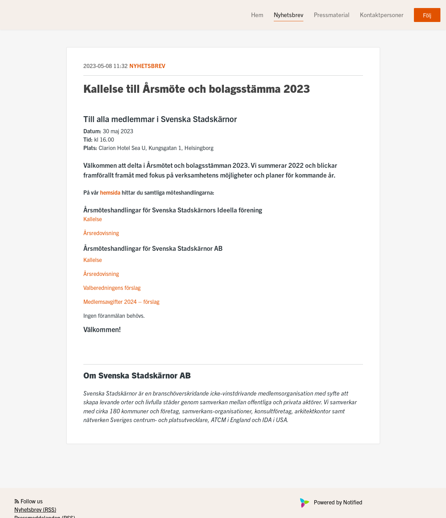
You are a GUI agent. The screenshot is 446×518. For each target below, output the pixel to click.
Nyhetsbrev (288, 14)
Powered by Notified (330, 501)
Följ (427, 15)
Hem (257, 14)
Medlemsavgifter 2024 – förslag (121, 301)
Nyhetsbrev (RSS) (35, 509)
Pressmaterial (331, 14)
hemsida (111, 192)
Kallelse (92, 218)
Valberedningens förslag (112, 287)
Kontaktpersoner (381, 14)
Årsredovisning (101, 232)
